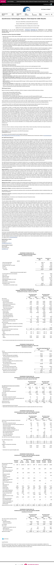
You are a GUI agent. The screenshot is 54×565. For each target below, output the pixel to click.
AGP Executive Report (5, 14)
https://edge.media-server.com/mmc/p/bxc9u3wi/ (11, 135)
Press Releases (27, 14)
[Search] (49, 14)
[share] (51, 14)
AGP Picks (3, 1)
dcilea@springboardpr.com (7, 243)
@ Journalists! (34, 14)
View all (51, 1)
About (46, 14)
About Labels (40, 14)
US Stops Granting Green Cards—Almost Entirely (13, 1)
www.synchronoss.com (47, 135)
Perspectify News (19, 14)
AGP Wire (13, 14)
